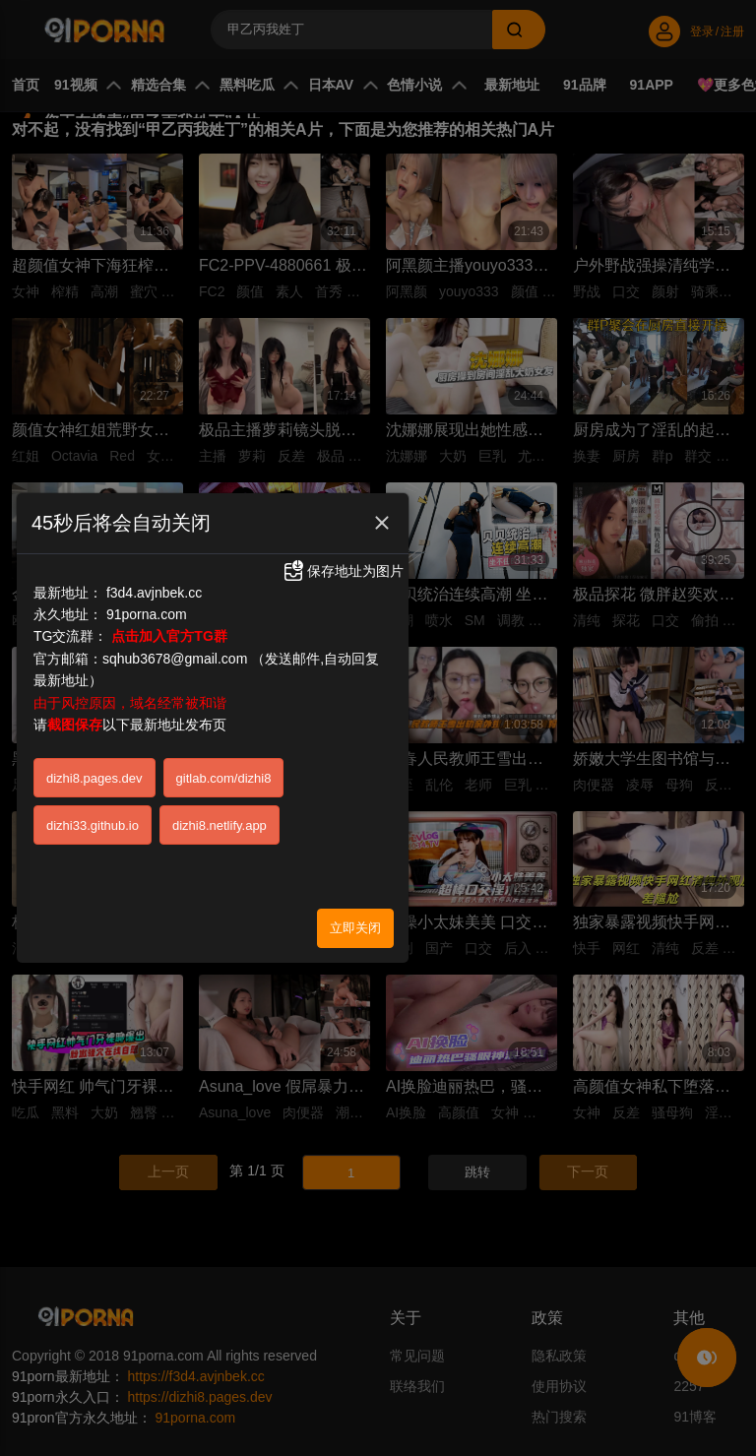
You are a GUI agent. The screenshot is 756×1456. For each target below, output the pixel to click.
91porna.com (146, 612)
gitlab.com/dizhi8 (224, 775)
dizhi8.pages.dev (94, 775)
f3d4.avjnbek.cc (154, 590)
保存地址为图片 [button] (343, 569)
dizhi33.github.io (92, 822)
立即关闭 (355, 925)
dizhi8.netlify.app (219, 822)
